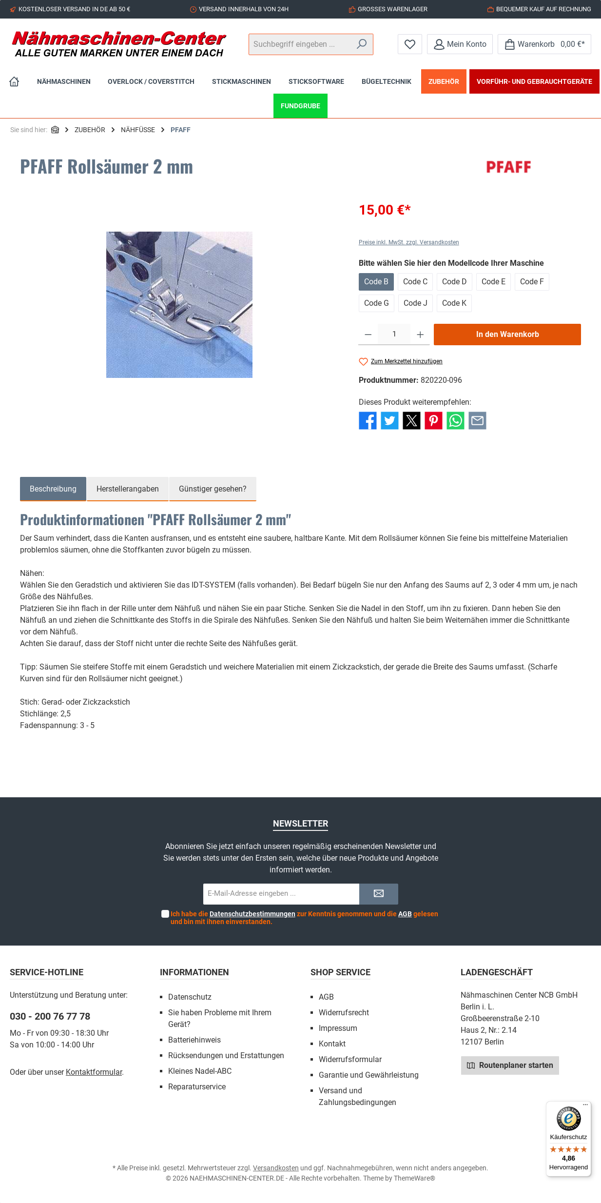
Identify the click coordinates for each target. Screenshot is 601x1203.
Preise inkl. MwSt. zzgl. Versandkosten (409, 242)
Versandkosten (276, 1168)
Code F (532, 281)
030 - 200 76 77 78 (50, 1016)
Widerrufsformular (350, 1059)
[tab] (53, 489)
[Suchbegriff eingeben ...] (300, 44)
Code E (493, 281)
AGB (405, 914)
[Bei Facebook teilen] (368, 420)
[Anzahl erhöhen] (420, 334)
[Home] (14, 81)
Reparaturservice (197, 1086)
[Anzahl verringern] (368, 334)
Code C (415, 281)
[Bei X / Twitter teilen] (412, 420)
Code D (454, 281)
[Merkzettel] (410, 44)
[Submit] (378, 894)
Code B (376, 281)
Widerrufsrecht (344, 1012)
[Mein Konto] (460, 44)
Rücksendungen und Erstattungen (226, 1055)
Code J (415, 303)
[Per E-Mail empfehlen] (477, 420)
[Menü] (585, 1107)
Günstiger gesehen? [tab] (213, 488)
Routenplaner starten (510, 1065)
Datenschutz (190, 997)
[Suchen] (361, 44)
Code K (454, 303)
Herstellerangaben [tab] (128, 488)
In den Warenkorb (507, 334)
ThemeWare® (414, 1178)
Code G (376, 303)
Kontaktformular (94, 1072)
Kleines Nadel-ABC (200, 1071)
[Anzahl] (394, 334)
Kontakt (332, 1043)
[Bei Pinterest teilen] (434, 420)
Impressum (338, 1028)
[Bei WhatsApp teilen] (455, 420)
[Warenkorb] (544, 44)
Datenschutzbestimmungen (252, 914)
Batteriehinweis (194, 1040)
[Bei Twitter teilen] (390, 420)
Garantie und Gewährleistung (369, 1075)
